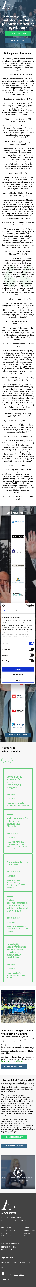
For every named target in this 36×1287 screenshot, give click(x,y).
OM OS (26, 1228)
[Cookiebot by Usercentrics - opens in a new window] (26, 605)
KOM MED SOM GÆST (18, 34)
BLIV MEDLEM (29, 1230)
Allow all (18, 669)
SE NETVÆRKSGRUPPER (18, 41)
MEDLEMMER (6, 1228)
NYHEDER (4, 1233)
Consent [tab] (6, 611)
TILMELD (6, 1279)
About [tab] (29, 611)
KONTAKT (27, 1236)
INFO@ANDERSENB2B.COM (11, 1218)
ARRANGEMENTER (8, 1230)
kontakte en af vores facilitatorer (12, 1061)
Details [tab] (18, 611)
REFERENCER (6, 1236)
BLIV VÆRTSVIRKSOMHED (10, 1243)
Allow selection (18, 674)
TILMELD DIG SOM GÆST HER (14, 1066)
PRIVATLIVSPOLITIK (8, 1247)
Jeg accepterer (14, 1275)
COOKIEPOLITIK (7, 1249)
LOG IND (27, 1233)
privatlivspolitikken (18, 1275)
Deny (18, 680)
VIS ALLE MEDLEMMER (18, 735)
